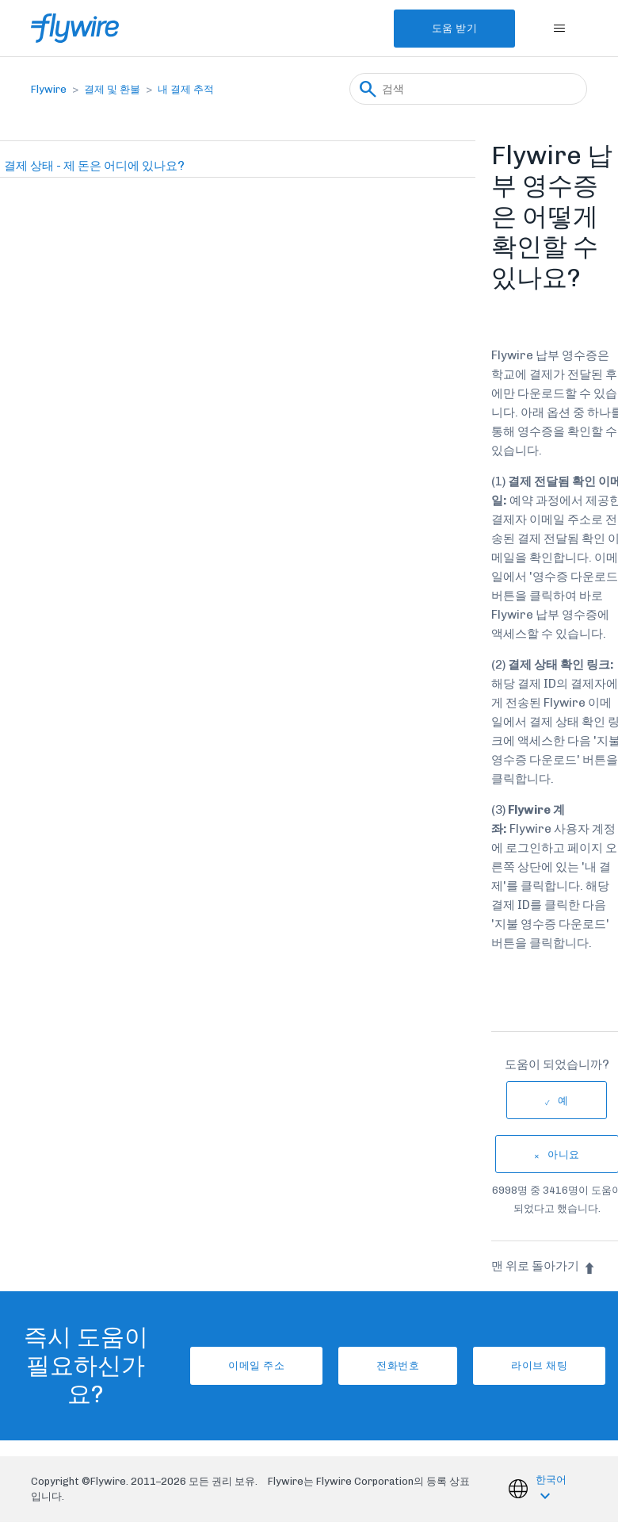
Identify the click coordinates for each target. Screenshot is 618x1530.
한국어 (551, 1480)
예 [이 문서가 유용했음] (563, 1100)
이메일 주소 (256, 1365)
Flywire (49, 89)
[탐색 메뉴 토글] (559, 28)
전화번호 (397, 1365)
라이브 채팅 (539, 1365)
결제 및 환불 (112, 89)
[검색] (468, 89)
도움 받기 (455, 28)
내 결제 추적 (186, 89)
